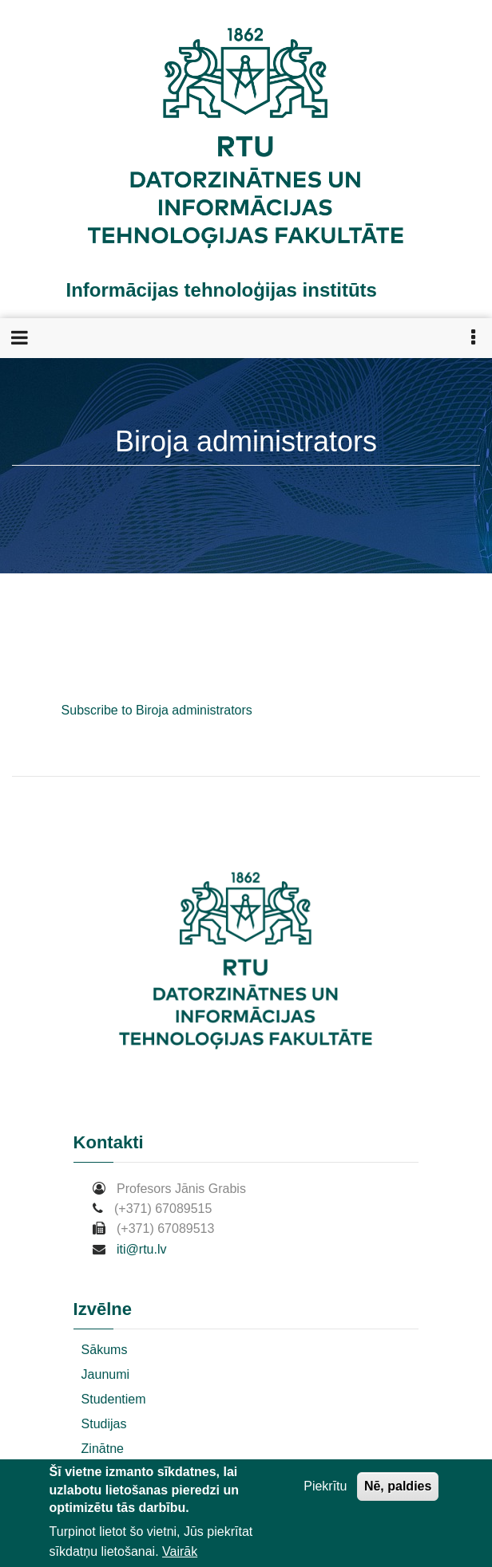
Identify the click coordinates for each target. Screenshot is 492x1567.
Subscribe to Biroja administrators (157, 710)
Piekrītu (325, 1488)
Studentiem (113, 1399)
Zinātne (102, 1448)
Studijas (104, 1424)
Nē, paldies (397, 1488)
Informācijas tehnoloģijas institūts (221, 290)
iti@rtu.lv (141, 1249)
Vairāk (179, 1553)
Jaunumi (105, 1374)
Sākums (104, 1349)
